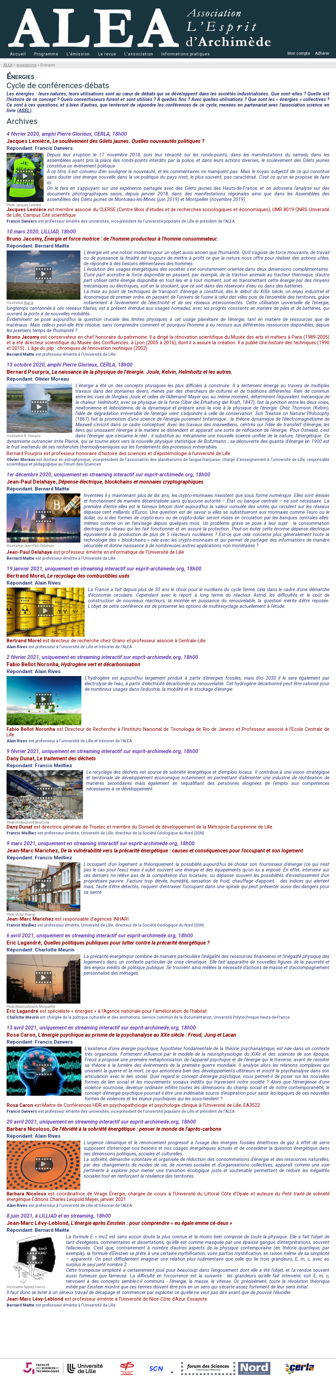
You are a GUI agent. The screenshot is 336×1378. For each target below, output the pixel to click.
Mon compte (298, 53)
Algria (28, 303)
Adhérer (322, 53)
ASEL (24, 110)
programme (26, 65)
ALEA (7, 65)
